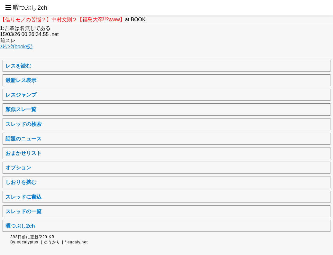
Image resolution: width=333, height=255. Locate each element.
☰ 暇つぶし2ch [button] (26, 7)
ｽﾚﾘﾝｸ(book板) (16, 46)
